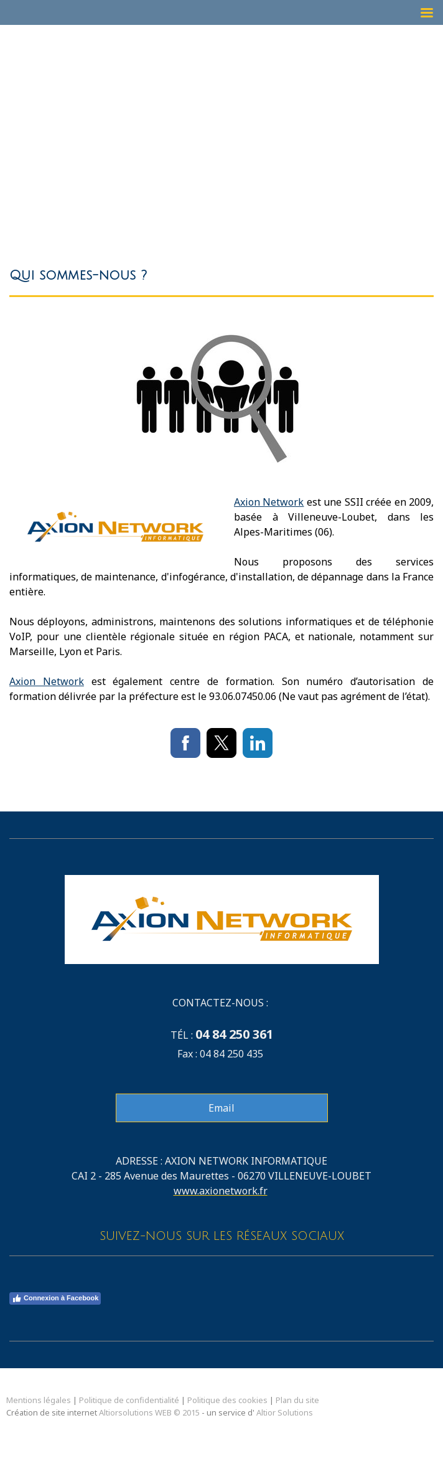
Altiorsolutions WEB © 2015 (149, 1412)
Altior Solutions (284, 1412)
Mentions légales (38, 1400)
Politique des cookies (227, 1400)
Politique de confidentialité (129, 1400)
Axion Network (269, 502)
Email (221, 1108)
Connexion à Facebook (55, 1298)
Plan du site (297, 1400)
